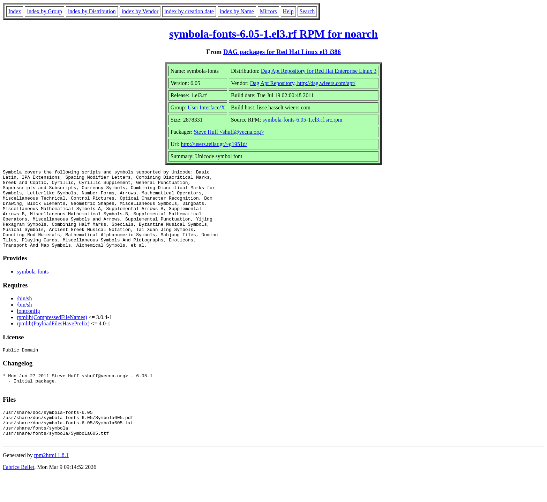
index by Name (237, 11)
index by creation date (189, 11)
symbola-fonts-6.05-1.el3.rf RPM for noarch (273, 34)
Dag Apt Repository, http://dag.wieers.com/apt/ (302, 83)
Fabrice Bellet (18, 493)
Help (288, 11)
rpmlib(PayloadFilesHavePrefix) (53, 339)
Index (14, 11)
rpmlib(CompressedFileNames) (52, 333)
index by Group (44, 11)
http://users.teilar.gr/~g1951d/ (214, 144)
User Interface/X (206, 107)
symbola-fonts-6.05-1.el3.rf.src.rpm (303, 120)
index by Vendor (140, 11)
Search (307, 11)
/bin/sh (24, 314)
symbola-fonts (33, 287)
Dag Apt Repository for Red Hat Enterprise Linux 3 (319, 71)
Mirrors (268, 11)
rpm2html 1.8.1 (51, 481)
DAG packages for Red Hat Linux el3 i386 (282, 51)
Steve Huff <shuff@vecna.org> (229, 132)
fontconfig (28, 327)
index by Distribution (92, 11)
